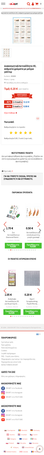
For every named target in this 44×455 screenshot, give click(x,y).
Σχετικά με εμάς (7, 342)
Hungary (11, 439)
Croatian (22, 435)
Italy (34, 439)
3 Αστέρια (20, 132)
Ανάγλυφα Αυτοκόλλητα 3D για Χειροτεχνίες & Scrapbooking (12, 301)
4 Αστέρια (25, 132)
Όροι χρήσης (6, 345)
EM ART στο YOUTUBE (12, 397)
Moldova (35, 451)
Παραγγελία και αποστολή (11, 362)
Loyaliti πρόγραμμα (8, 353)
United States (10, 451)
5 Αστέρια (30, 132)
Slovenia (33, 443)
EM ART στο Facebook (11, 388)
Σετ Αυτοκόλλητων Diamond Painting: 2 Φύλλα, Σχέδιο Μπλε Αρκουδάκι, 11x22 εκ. (13, 235)
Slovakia (21, 443)
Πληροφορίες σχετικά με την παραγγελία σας (18, 359)
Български (9, 430)
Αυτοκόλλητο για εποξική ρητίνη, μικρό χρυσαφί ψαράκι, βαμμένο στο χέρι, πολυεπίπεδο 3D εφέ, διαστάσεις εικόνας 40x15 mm (33, 235)
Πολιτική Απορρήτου (9, 348)
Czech (33, 435)
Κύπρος (14, 447)
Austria (11, 435)
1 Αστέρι (11, 132)
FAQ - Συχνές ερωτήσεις (10, 356)
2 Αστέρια (16, 132)
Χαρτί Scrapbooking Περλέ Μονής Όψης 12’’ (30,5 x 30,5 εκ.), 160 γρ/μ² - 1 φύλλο (32, 301)
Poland (10, 443)
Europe (23, 439)
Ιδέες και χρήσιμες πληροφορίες (13, 376)
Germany (35, 430)
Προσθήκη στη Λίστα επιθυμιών (16, 83)
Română (22, 430)
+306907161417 (36, 8)
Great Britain (28, 447)
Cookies (4, 350)
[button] (8, 249)
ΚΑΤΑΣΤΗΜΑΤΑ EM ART (9, 365)
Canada (24, 451)
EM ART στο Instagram (11, 393)
